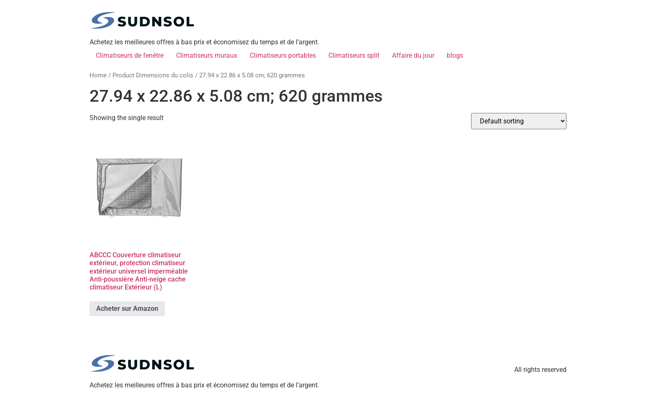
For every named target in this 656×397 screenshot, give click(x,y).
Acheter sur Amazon (127, 308)
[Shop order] (518, 121)
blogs (455, 55)
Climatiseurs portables (283, 55)
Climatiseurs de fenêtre (130, 55)
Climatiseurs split (353, 55)
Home (98, 75)
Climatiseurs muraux (206, 55)
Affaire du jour (413, 55)
